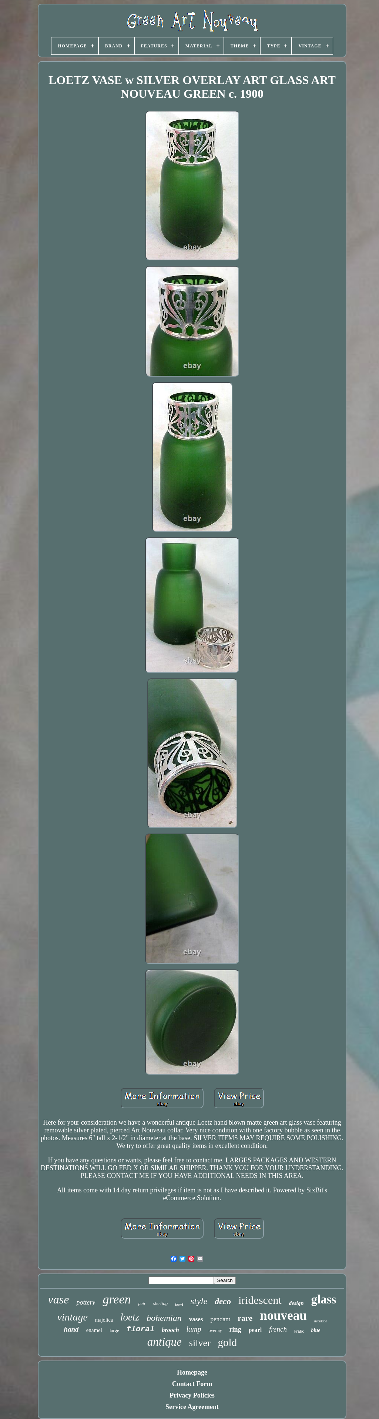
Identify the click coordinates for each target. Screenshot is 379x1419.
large (114, 1330)
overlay (215, 1330)
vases (196, 1319)
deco (223, 1301)
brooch (170, 1330)
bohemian (164, 1318)
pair (142, 1303)
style (199, 1301)
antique (164, 1341)
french (278, 1329)
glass (323, 1299)
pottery (85, 1302)
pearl (255, 1330)
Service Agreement (192, 1406)
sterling (160, 1303)
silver (200, 1343)
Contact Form (192, 1384)
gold (227, 1342)
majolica (104, 1320)
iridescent (260, 1300)
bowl (179, 1304)
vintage (72, 1317)
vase (58, 1299)
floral (141, 1329)
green (117, 1299)
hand (71, 1329)
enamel (94, 1330)
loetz (129, 1317)
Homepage (192, 1372)
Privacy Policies (192, 1395)
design (296, 1303)
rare (245, 1318)
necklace (320, 1321)
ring (235, 1329)
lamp (194, 1329)
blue (316, 1330)
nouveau (283, 1315)
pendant (220, 1319)
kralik (299, 1331)
